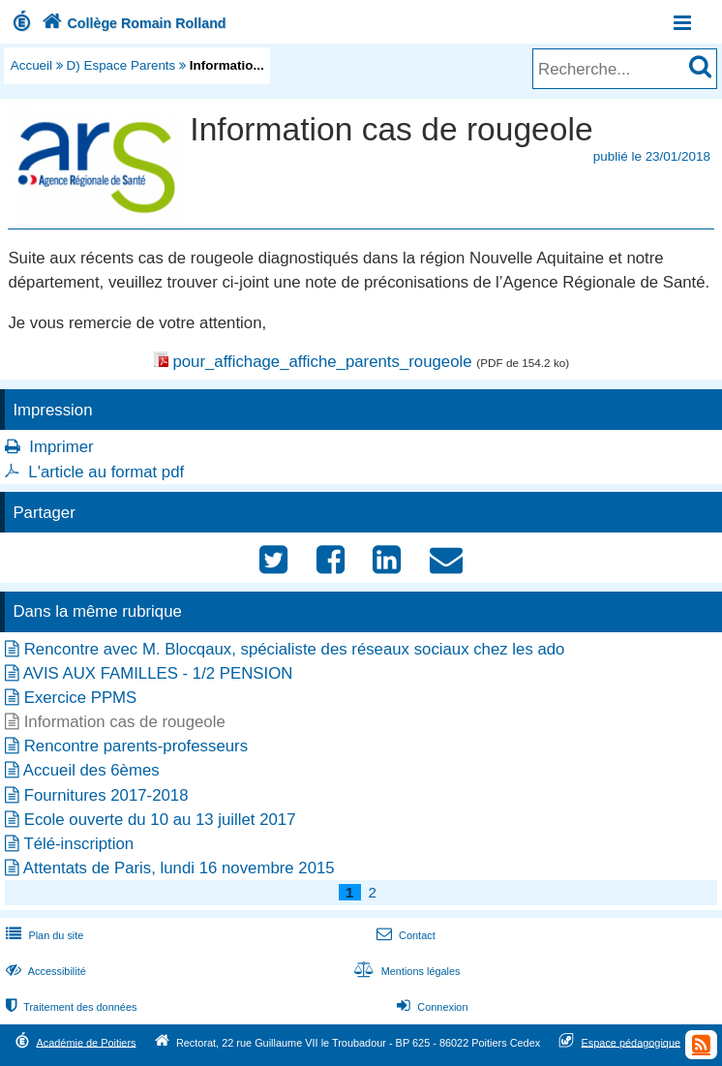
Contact (404, 935)
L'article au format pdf (106, 472)
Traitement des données (69, 1007)
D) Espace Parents (121, 65)
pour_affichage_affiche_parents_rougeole (321, 361)
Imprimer (61, 447)
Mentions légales (404, 971)
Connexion (430, 1007)
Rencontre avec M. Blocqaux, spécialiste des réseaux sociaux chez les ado (294, 649)
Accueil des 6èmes (91, 770)
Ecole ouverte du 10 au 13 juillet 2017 (160, 819)
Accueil (31, 65)
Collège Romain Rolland (132, 23)
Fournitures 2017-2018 (106, 795)
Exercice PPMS (80, 697)
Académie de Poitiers (85, 1042)
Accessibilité (44, 971)
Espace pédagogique (631, 1042)
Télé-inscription (78, 844)
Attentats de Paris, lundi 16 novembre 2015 (179, 868)
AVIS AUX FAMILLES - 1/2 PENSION (158, 673)
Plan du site (42, 935)
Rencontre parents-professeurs (136, 746)
